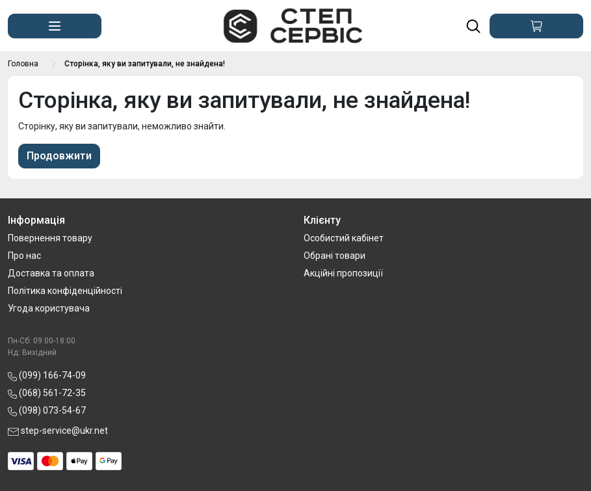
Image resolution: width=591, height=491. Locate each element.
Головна (23, 63)
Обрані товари (334, 255)
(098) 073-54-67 (47, 410)
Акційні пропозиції (343, 273)
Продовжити (59, 156)
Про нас (24, 255)
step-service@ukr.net (58, 430)
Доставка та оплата (51, 273)
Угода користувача (49, 308)
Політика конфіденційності (65, 290)
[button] (54, 26)
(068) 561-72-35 (47, 393)
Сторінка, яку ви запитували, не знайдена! (144, 63)
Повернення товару (50, 238)
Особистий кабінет (344, 238)
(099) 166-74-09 (47, 375)
